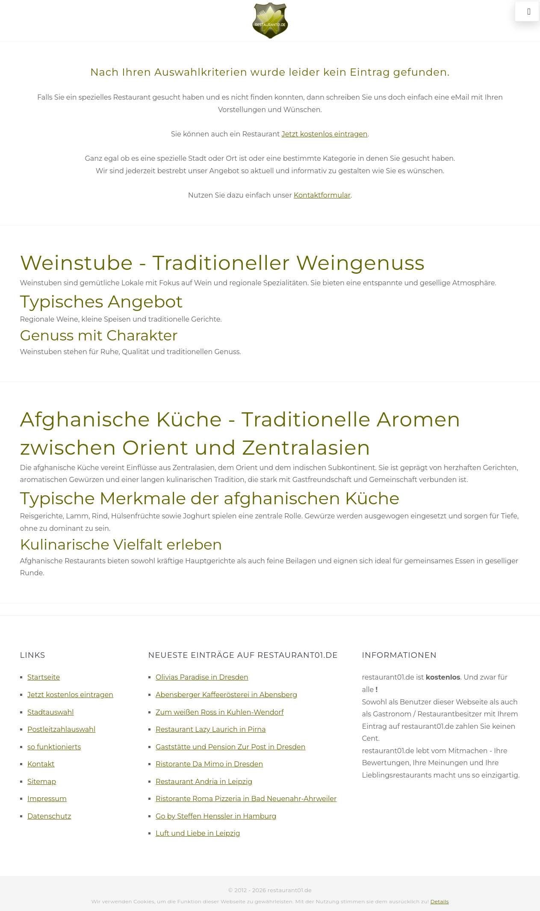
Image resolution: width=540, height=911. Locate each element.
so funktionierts (54, 747)
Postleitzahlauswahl (61, 729)
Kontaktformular (322, 195)
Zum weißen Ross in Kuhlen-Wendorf (219, 712)
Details (440, 901)
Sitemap (41, 782)
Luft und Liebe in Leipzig (198, 833)
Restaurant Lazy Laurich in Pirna (211, 729)
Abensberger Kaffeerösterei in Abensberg (226, 695)
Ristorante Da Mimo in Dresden (209, 764)
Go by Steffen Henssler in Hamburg (216, 816)
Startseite (43, 677)
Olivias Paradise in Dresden (202, 677)
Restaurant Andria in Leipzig (204, 782)
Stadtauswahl (50, 712)
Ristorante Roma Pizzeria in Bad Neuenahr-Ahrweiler (246, 799)
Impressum (47, 799)
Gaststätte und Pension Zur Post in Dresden (230, 747)
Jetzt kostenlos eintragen (325, 134)
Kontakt (41, 764)
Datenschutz (49, 816)
